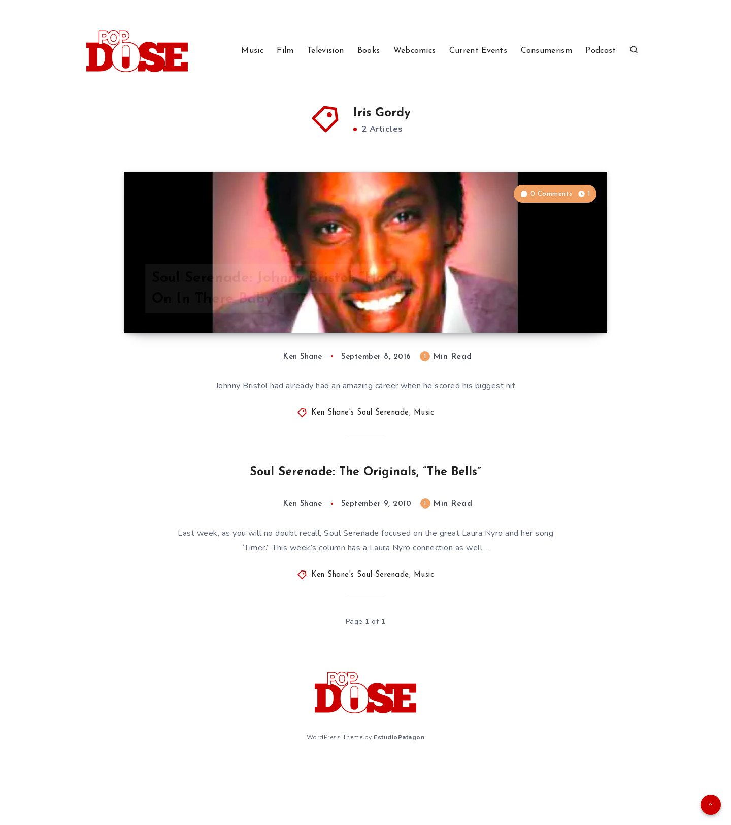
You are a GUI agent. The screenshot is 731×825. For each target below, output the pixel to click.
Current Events (478, 51)
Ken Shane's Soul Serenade (360, 476)
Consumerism (546, 51)
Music (252, 51)
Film (285, 51)
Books (368, 51)
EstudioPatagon (399, 799)
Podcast (600, 51)
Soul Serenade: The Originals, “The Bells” (366, 535)
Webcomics (414, 51)
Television (325, 51)
